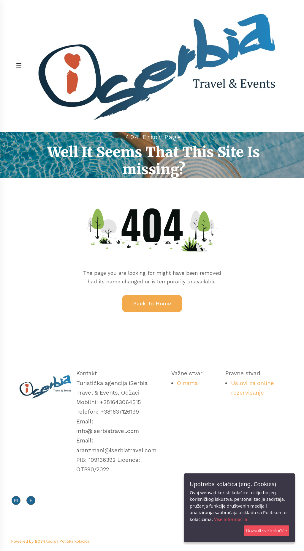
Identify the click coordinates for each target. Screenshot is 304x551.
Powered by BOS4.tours (34, 541)
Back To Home (152, 303)
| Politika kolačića (73, 541)
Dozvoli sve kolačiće (266, 530)
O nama (187, 383)
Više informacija (230, 519)
